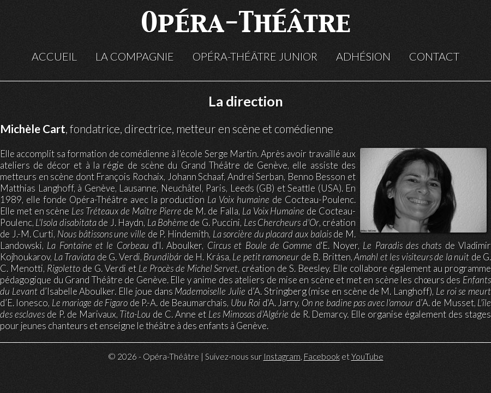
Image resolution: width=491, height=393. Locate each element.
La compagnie (134, 56)
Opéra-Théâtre (246, 24)
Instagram (282, 356)
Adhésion (363, 56)
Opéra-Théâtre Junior (255, 56)
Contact (434, 56)
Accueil (54, 56)
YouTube (367, 356)
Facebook (322, 356)
